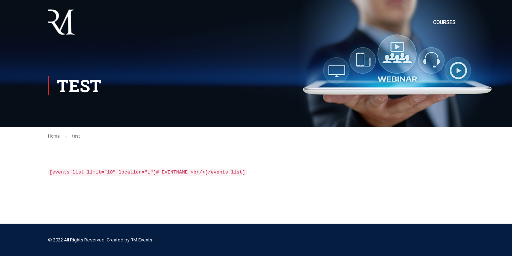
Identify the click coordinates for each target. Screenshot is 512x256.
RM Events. (141, 239)
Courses (444, 22)
